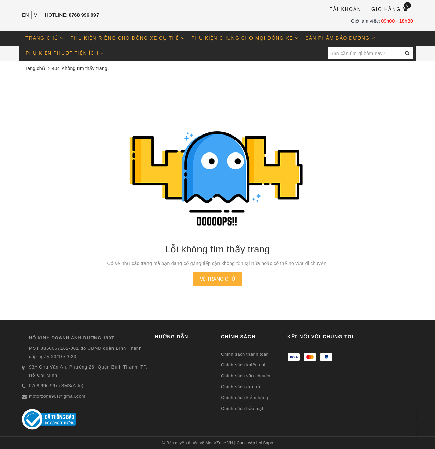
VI (36, 15)
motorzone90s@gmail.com (57, 396)
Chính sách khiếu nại (243, 364)
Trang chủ (44, 38)
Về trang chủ (217, 279)
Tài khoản (345, 9)
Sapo (268, 443)
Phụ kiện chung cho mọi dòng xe (245, 38)
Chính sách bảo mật (242, 408)
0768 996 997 (84, 15)
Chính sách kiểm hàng (244, 397)
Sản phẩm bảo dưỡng (340, 38)
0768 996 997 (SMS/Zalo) (56, 385)
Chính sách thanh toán (245, 354)
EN (25, 15)
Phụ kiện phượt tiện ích (64, 53)
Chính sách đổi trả (240, 386)
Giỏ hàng (391, 8)
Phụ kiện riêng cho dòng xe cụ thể (128, 38)
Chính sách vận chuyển (246, 375)
